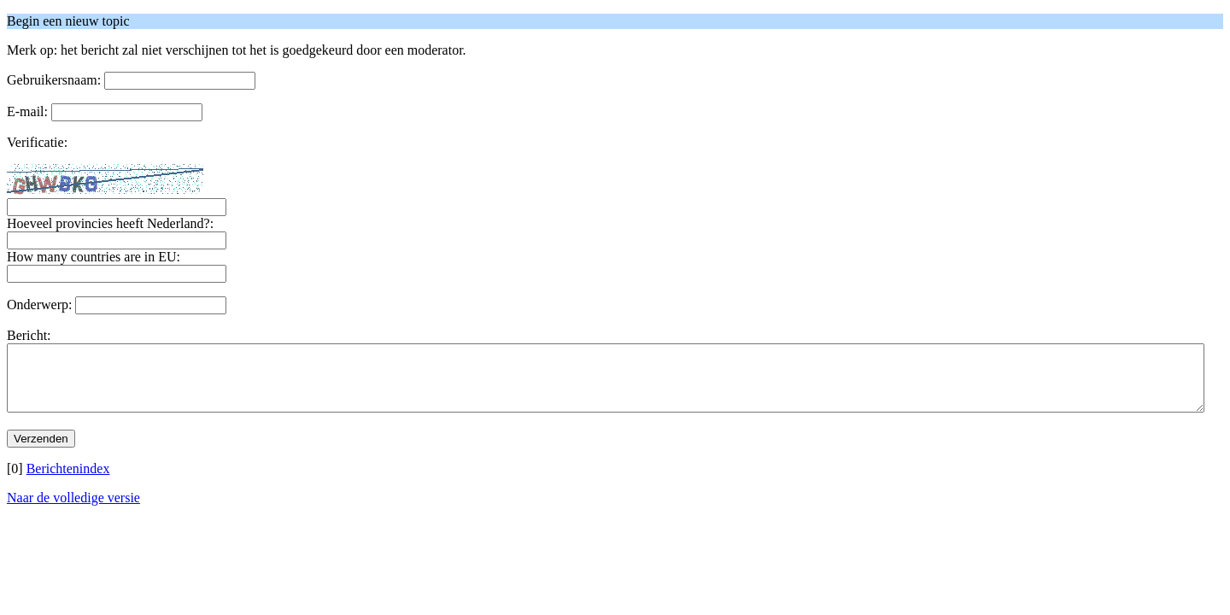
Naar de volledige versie (73, 510)
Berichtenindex (68, 481)
